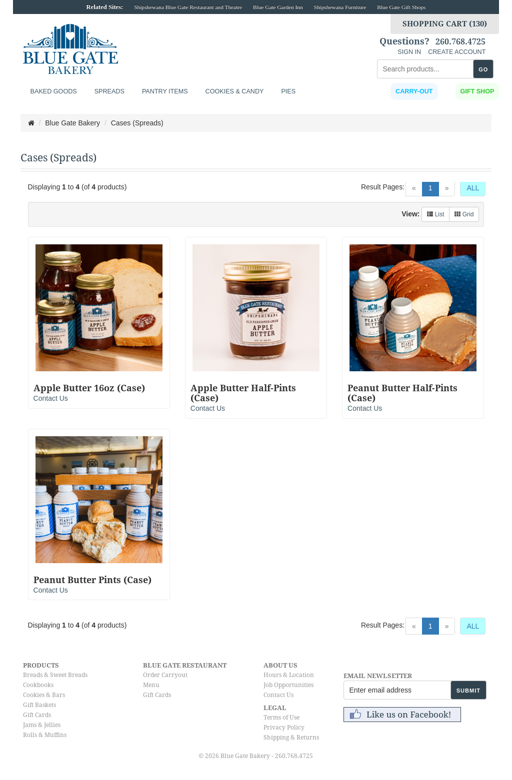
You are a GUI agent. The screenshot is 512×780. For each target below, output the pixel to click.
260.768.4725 (461, 41)
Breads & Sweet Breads (55, 675)
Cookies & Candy (235, 91)
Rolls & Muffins (44, 735)
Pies (288, 91)
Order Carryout (165, 675)
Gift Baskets (39, 705)
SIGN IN (409, 51)
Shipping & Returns (291, 737)
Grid (464, 214)
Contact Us (51, 398)
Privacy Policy (284, 727)
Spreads (109, 91)
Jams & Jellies (41, 725)
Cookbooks (38, 685)
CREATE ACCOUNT (457, 51)
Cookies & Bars (44, 695)
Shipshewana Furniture (340, 7)
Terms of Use (282, 717)
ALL (472, 188)
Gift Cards (37, 715)
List (435, 214)
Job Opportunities (289, 685)
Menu (151, 685)
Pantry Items (165, 91)
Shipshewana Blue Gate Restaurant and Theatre (188, 7)
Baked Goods (53, 91)
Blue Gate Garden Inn (278, 7)
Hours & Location (289, 675)
